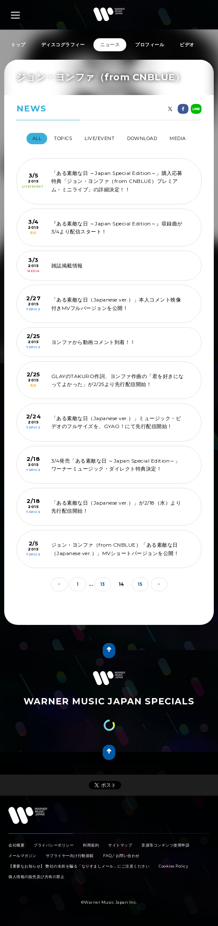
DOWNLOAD (142, 138)
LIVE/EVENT (99, 138)
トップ (18, 45)
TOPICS (63, 138)
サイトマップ (120, 845)
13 (103, 584)
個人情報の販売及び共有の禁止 (36, 876)
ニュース (110, 45)
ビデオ (187, 45)
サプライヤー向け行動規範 (70, 855)
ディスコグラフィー (63, 45)
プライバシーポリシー (54, 845)
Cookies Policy (173, 866)
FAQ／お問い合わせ (121, 855)
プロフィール (149, 45)
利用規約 (91, 845)
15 (140, 584)
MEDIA (178, 138)
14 (121, 584)
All (37, 138)
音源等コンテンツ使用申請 (165, 845)
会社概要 (16, 845)
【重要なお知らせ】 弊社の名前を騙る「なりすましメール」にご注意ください (78, 866)
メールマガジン (22, 855)
